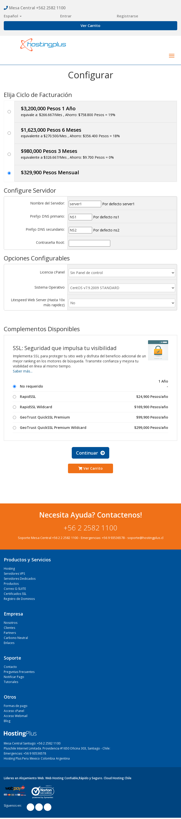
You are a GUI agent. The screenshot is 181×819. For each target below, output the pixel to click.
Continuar (90, 453)
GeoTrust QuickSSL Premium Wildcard (90, 427)
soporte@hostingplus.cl (145, 537)
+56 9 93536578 (113, 537)
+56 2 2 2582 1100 (65, 537)
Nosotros (10, 623)
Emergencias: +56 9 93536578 (25, 753)
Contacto (10, 667)
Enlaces (9, 643)
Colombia (48, 758)
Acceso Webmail (15, 716)
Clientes (9, 628)
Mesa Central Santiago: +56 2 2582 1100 (32, 743)
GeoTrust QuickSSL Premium (90, 417)
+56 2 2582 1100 (90, 527)
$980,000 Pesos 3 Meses (49, 151)
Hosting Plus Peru (16, 758)
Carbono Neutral (16, 638)
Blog (7, 721)
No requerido (90, 386)
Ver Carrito (90, 25)
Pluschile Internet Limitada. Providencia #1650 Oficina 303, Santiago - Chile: (57, 748)
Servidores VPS (14, 573)
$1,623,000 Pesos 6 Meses (51, 129)
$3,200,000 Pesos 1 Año (48, 108)
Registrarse (127, 15)
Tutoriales (11, 682)
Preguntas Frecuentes (19, 672)
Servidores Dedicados (19, 578)
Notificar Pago (14, 677)
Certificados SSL (15, 594)
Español (13, 15)
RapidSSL (90, 396)
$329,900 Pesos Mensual (50, 172)
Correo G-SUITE (15, 589)
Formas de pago (15, 706)
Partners (10, 633)
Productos (11, 584)
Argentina (63, 758)
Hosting (9, 568)
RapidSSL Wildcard (90, 406)
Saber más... (22, 371)
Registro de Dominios (19, 599)
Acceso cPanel (14, 711)
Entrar (65, 15)
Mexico (35, 758)
